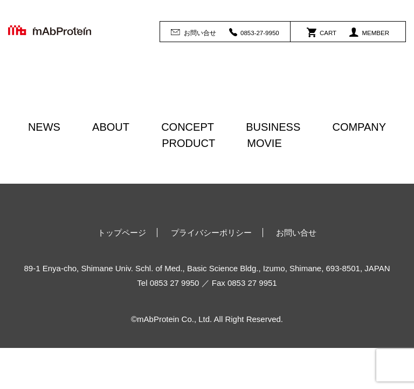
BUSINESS (273, 127)
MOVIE (264, 143)
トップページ (122, 232)
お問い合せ (193, 32)
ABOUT (110, 127)
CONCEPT (187, 127)
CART (321, 32)
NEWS (44, 127)
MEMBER (369, 32)
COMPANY (359, 127)
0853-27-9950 (254, 32)
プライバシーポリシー (211, 232)
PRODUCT (188, 143)
